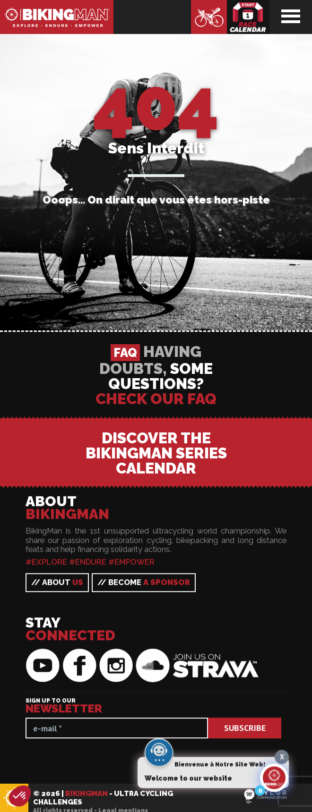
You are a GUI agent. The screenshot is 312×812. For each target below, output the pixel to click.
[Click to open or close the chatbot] (274, 781)
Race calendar (248, 17)
